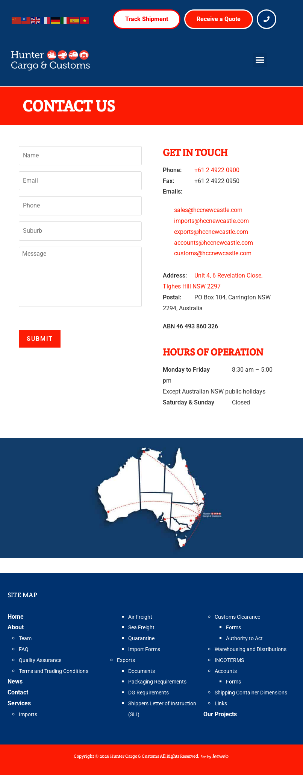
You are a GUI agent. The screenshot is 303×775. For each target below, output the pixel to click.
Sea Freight (141, 627)
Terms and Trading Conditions (53, 671)
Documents (141, 671)
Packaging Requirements (157, 682)
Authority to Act (244, 638)
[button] (260, 60)
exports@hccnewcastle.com (211, 231)
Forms (233, 627)
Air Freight (140, 617)
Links (221, 703)
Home (16, 616)
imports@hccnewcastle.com (211, 220)
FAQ (24, 649)
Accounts (226, 671)
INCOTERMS (229, 660)
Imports (28, 714)
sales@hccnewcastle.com (208, 210)
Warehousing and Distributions (250, 649)
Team (25, 638)
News (15, 681)
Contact (18, 692)
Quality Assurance (40, 660)
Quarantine (141, 638)
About (16, 627)
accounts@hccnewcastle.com (213, 242)
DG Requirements (148, 693)
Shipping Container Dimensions (251, 693)
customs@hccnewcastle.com (212, 253)
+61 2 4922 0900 (216, 170)
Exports (126, 660)
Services (19, 703)
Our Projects (220, 714)
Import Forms (144, 649)
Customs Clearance (237, 617)
